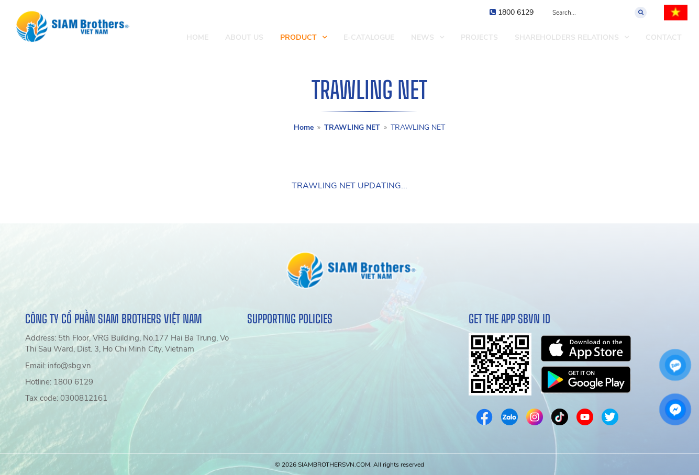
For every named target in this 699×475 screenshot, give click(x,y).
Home (304, 127)
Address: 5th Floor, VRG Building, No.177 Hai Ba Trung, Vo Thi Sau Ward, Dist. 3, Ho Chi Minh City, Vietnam (127, 343)
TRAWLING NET (352, 127)
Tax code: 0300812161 (66, 398)
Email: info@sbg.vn (58, 365)
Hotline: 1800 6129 (59, 382)
